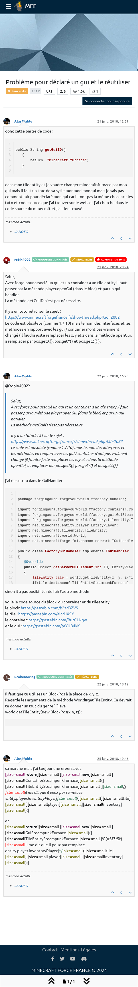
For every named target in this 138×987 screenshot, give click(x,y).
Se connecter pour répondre (107, 101)
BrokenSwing (24, 676)
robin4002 (22, 259)
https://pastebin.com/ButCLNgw (58, 619)
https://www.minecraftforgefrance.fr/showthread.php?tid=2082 (62, 316)
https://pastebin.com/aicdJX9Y (46, 613)
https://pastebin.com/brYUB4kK (51, 625)
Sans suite (16, 91)
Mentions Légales (78, 949)
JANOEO (21, 231)
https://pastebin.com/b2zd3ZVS (49, 607)
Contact (50, 949)
